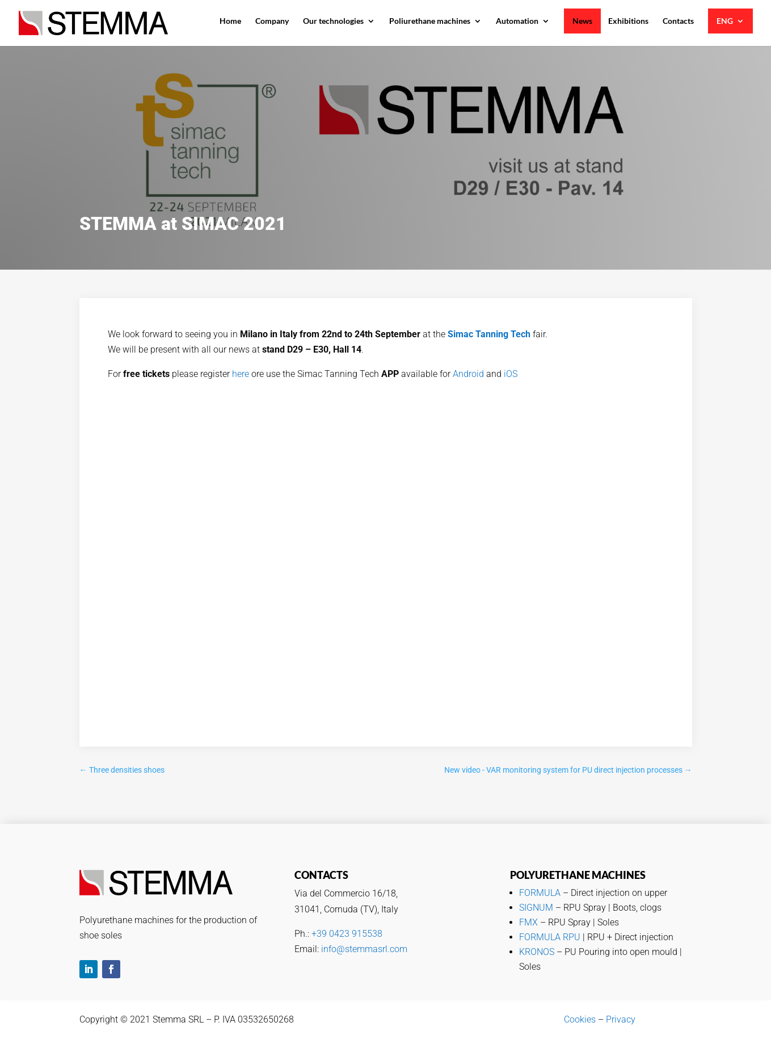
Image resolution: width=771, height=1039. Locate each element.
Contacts (678, 21)
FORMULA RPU (549, 937)
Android (468, 373)
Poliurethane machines (429, 21)
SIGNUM (536, 907)
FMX (528, 922)
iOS (510, 373)
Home (230, 21)
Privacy (620, 1019)
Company (272, 21)
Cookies (580, 1019)
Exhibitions (628, 21)
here (240, 373)
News (582, 21)
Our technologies (333, 21)
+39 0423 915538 (346, 933)
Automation (517, 21)
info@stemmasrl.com (364, 949)
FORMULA (540, 892)
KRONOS (536, 951)
